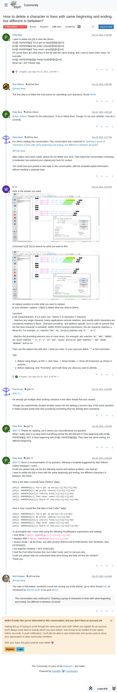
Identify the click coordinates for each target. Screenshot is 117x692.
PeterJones (17, 137)
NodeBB (56, 671)
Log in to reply (106, 27)
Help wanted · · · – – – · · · (15, 27)
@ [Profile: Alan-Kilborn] (19, 116)
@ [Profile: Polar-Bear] (18, 88)
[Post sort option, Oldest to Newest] (93, 27)
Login (20, 649)
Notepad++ (68, 666)
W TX (14, 187)
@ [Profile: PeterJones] (33, 590)
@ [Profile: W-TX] (16, 393)
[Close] (111, 620)
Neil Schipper (18, 576)
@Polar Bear (32, 84)
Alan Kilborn (18, 84)
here (105, 586)
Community (31, 5)
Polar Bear (17, 35)
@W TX (29, 389)
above (55, 590)
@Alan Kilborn (31, 112)
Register (10, 649)
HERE (93, 94)
